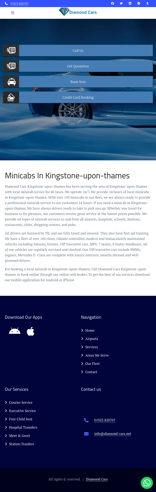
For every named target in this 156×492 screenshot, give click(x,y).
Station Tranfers (19, 444)
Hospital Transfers (21, 427)
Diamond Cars (97, 479)
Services (89, 347)
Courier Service (18, 402)
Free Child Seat (18, 419)
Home (87, 330)
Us (78, 50)
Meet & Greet (17, 435)
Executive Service (20, 410)
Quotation (78, 66)
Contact (89, 372)
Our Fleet (90, 363)
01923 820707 (19, 3)
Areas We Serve (95, 355)
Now (78, 81)
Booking (78, 97)
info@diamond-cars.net (112, 433)
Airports (89, 338)
